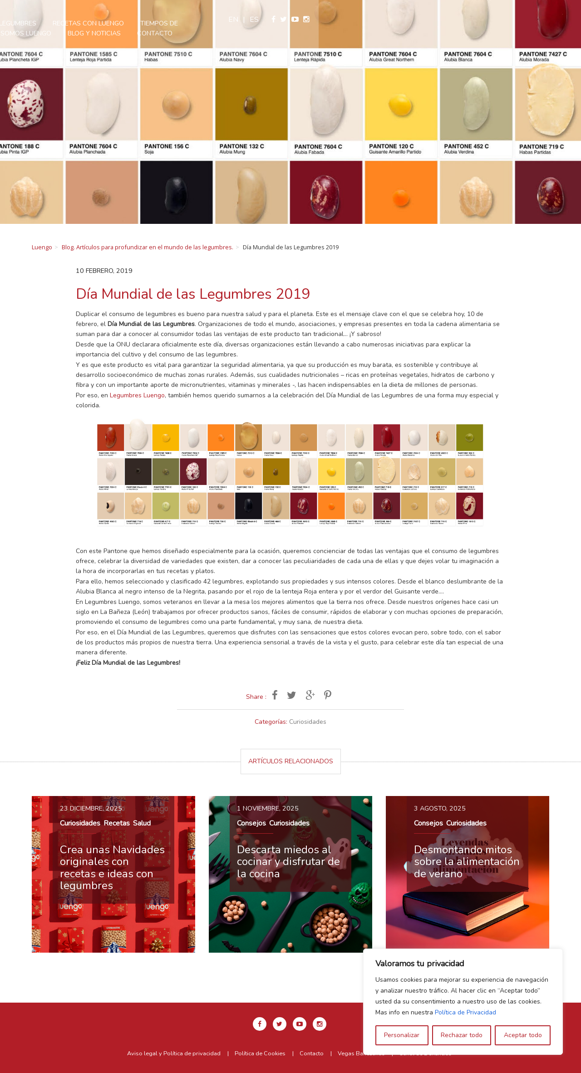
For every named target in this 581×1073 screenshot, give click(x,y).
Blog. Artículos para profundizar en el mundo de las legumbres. (147, 247)
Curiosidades (307, 721)
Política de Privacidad (465, 1012)
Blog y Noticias (257, 33)
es (516, 20)
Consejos (251, 823)
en (496, 20)
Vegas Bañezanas (361, 1053)
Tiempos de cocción (338, 23)
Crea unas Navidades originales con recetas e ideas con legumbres (112, 867)
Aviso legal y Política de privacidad (174, 1053)
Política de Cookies (260, 1053)
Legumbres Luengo (137, 395)
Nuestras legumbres (163, 23)
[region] (463, 1002)
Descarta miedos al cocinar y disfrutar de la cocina (288, 861)
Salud (142, 823)
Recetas (116, 823)
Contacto (318, 33)
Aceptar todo (523, 1035)
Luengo (42, 247)
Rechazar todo (462, 1035)
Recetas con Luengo (251, 23)
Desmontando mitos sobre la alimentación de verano (467, 861)
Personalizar (401, 1035)
